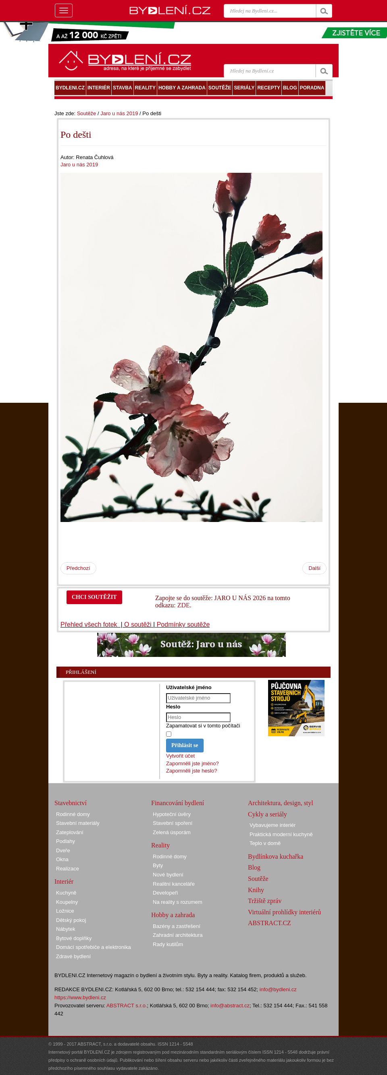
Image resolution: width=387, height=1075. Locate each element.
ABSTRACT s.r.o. (126, 1006)
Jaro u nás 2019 (119, 113)
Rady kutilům (168, 944)
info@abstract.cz (230, 1006)
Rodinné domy (73, 814)
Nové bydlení (168, 875)
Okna (62, 859)
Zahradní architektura (178, 935)
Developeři (165, 893)
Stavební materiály (78, 823)
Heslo (173, 707)
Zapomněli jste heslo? (191, 771)
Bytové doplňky (74, 938)
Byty (158, 865)
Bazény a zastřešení (176, 926)
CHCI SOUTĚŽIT (94, 597)
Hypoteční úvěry (172, 814)
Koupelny (67, 902)
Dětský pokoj (71, 920)
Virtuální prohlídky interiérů (284, 912)
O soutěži (138, 624)
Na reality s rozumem (177, 902)
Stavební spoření (172, 823)
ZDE (183, 605)
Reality (160, 845)
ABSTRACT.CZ (269, 923)
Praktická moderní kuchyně (281, 834)
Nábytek (65, 929)
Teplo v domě (265, 843)
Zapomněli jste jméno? (192, 763)
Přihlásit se (184, 745)
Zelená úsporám (172, 832)
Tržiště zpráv (264, 900)
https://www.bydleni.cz (80, 997)
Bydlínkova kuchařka (275, 856)
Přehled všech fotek (89, 624)
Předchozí (78, 568)
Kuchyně (66, 893)
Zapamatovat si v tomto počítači (203, 726)
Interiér (63, 881)
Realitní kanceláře (174, 884)
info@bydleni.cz (278, 989)
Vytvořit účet (180, 756)
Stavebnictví (70, 803)
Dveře (63, 850)
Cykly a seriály (267, 814)
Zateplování (69, 832)
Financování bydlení (177, 803)
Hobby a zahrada (173, 914)
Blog (254, 867)
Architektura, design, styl (280, 803)
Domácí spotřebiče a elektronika (93, 947)
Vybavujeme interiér (272, 825)
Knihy (256, 890)
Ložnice (65, 911)
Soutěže (86, 113)
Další (314, 568)
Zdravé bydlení (73, 956)
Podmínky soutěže (183, 624)
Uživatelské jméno (189, 687)
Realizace (67, 869)
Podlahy (65, 841)
